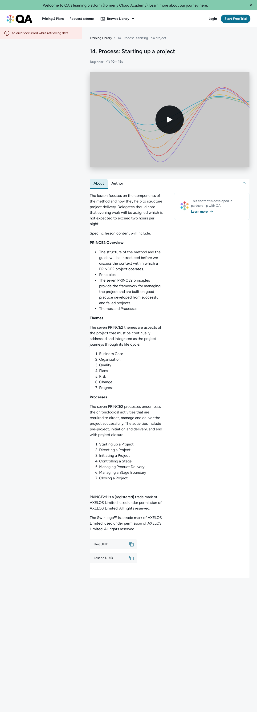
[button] (251, 5)
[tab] (99, 183)
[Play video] (169, 119)
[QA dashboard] (19, 19)
